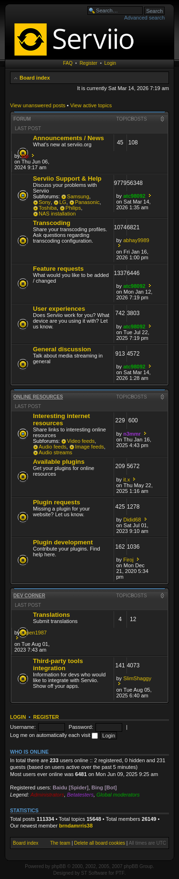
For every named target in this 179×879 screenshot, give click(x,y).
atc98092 (134, 196)
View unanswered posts (37, 105)
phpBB (59, 866)
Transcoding (51, 222)
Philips (73, 208)
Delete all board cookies (99, 843)
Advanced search (144, 17)
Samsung (78, 196)
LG (62, 202)
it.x (126, 479)
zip (25, 156)
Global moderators (118, 794)
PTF (120, 873)
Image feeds (89, 447)
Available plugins (58, 461)
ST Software (94, 873)
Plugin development (63, 542)
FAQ (68, 63)
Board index (35, 78)
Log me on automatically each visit (54, 735)
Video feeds (81, 441)
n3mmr (132, 434)
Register (88, 63)
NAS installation (57, 213)
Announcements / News (68, 138)
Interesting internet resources (61, 419)
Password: (81, 727)
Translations (51, 614)
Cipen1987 (34, 632)
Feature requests (58, 268)
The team (60, 843)
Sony (45, 202)
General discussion (62, 349)
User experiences (59, 308)
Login (110, 63)
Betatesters (80, 794)
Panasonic (87, 202)
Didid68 (132, 519)
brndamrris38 (76, 825)
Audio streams (55, 452)
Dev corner (29, 595)
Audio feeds (52, 447)
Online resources (38, 396)
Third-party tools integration (58, 664)
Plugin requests (56, 502)
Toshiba (48, 208)
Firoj (128, 559)
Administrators (47, 794)
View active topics (91, 105)
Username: (23, 727)
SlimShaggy (137, 678)
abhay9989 (136, 240)
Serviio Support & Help (67, 178)
